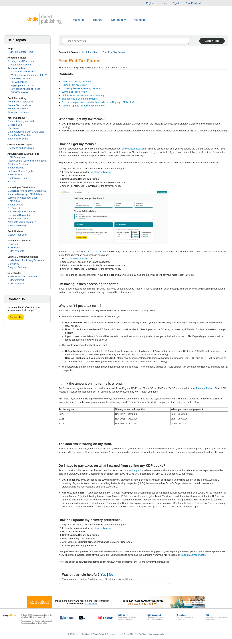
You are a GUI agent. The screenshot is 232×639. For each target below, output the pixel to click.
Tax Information (17, 68)
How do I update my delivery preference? (83, 105)
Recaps (12, 181)
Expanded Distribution (19, 215)
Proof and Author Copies (21, 148)
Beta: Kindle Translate (19, 135)
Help (164, 3)
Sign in (176, 3)
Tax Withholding (19, 82)
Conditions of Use (114, 634)
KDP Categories (16, 157)
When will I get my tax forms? (77, 81)
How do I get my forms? (74, 84)
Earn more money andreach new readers (127, 617)
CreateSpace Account (19, 64)
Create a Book (15, 124)
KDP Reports (15, 247)
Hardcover (13, 128)
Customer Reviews (18, 164)
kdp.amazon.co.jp (156, 634)
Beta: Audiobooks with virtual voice (26, 131)
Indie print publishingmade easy (185, 617)
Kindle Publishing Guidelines (23, 276)
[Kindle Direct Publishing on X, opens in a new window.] (85, 617)
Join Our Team (141, 634)
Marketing (140, 19)
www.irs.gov (133, 470)
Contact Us (16, 317)
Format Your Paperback (20, 101)
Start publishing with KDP (21, 121)
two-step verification (100, 172)
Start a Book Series (18, 138)
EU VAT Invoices (19, 92)
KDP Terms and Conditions (79, 634)
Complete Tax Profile (21, 78)
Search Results (16, 167)
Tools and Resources (19, 112)
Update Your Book (17, 234)
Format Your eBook (18, 108)
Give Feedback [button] (195, 3)
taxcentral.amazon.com (134, 148)
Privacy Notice (98, 634)
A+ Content (14, 208)
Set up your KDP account (21, 61)
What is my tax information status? (29, 75)
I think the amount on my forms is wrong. (83, 95)
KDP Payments (16, 251)
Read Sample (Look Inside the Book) (27, 160)
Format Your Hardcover (20, 105)
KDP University (16, 283)
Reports (98, 19)
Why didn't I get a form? (74, 91)
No (111, 574)
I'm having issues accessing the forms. (82, 88)
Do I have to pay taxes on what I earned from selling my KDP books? (98, 102)
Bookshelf (78, 19)
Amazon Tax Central (97, 251)
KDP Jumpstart (16, 280)
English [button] (151, 3)
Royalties (13, 244)
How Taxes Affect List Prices (25, 89)
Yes (103, 574)
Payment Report (204, 388)
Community (118, 19)
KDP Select (14, 201)
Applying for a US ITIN (22, 85)
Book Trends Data (17, 178)
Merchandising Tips (18, 218)
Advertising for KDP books (22, 211)
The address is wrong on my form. (80, 98)
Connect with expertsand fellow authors (155, 617)
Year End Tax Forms (23, 71)
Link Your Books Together (21, 171)
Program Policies (17, 267)
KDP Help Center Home (20, 52)
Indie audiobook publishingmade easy (216, 617)
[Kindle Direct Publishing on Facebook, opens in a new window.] (67, 617)
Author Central (15, 204)
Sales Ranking (15, 174)
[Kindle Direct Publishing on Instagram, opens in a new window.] (105, 617)
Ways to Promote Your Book (22, 197)
